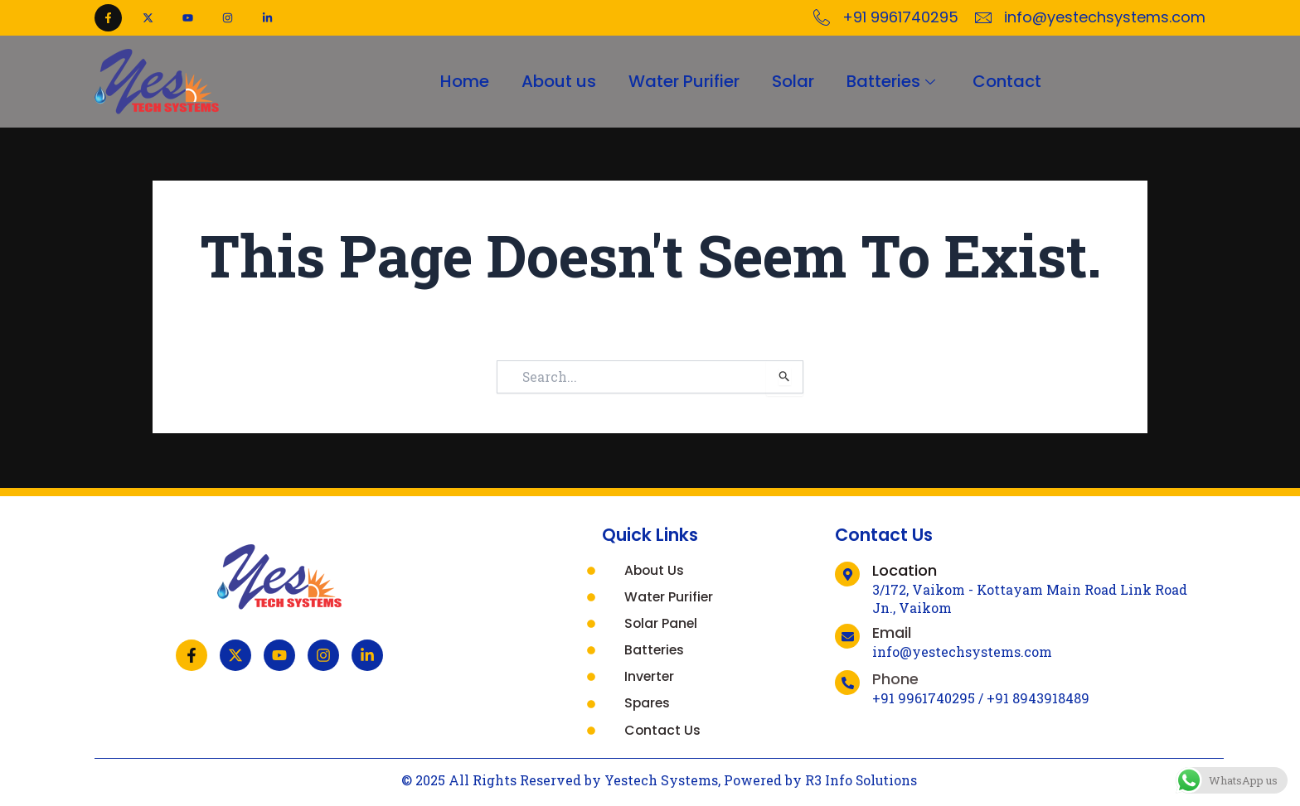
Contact (1008, 81)
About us (558, 81)
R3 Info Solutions (861, 780)
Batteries (894, 81)
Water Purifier (684, 81)
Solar (794, 81)
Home (463, 81)
